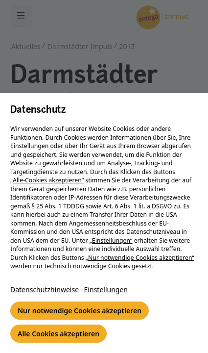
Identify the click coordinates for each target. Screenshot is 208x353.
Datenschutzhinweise (44, 289)
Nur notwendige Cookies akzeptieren (79, 310)
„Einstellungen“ (111, 240)
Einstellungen (106, 289)
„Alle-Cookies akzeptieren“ (47, 180)
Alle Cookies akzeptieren (58, 333)
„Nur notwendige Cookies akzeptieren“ (140, 257)
